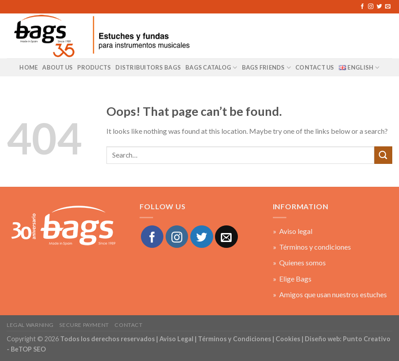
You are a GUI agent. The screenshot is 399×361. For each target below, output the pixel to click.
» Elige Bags (292, 278)
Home (28, 67)
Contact (128, 324)
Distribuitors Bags (148, 67)
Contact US (314, 67)
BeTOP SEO (28, 349)
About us (57, 67)
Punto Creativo (366, 339)
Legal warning (30, 324)
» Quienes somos (299, 262)
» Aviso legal (292, 231)
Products (94, 67)
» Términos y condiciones (312, 246)
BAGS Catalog (211, 67)
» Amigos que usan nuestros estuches (330, 294)
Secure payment (84, 324)
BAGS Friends (266, 67)
